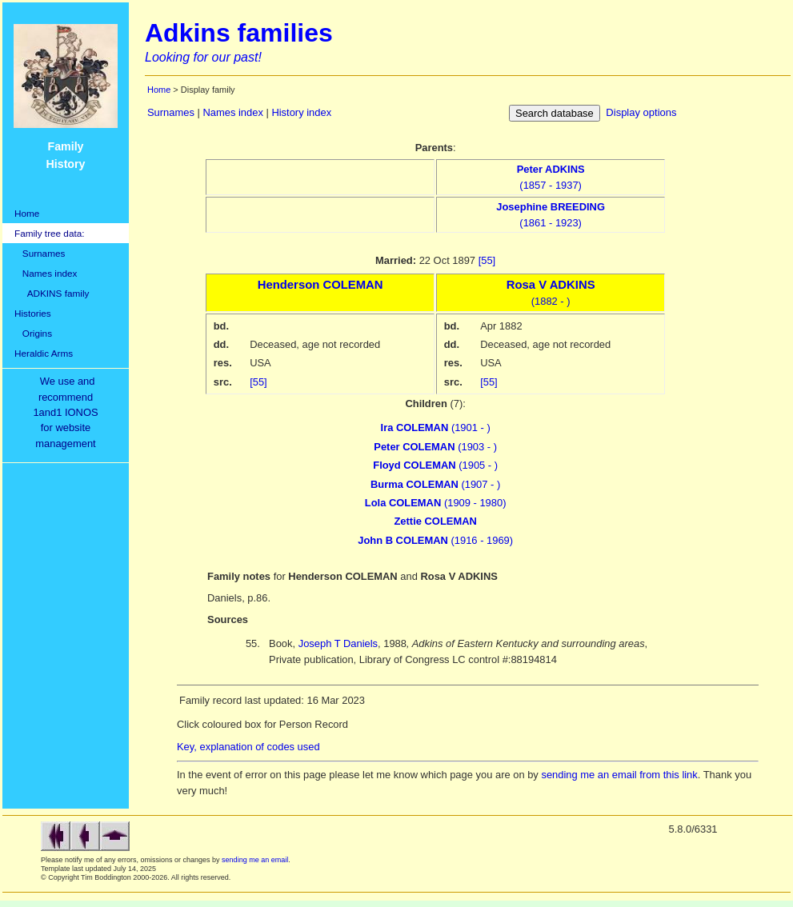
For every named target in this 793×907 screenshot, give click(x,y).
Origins (33, 333)
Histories (32, 313)
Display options (641, 112)
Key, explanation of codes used (248, 747)
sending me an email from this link (619, 775)
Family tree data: (49, 233)
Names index (45, 273)
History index (301, 112)
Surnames (39, 253)
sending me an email (255, 860)
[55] (487, 260)
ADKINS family (51, 293)
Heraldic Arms (43, 353)
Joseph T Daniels (338, 643)
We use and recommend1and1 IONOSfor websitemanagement (68, 412)
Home (26, 213)
